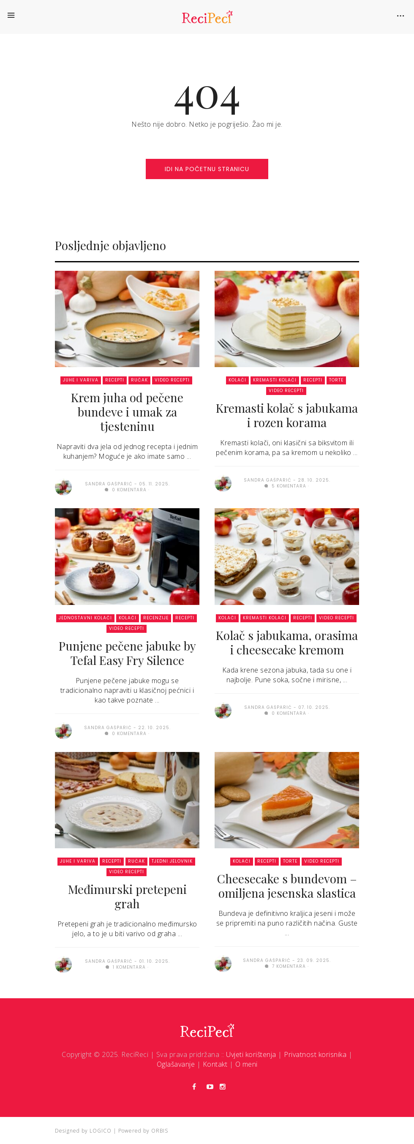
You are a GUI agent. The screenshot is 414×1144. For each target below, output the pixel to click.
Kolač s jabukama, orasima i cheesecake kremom (287, 642)
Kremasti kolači (275, 380)
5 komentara (285, 486)
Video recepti (172, 380)
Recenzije (156, 618)
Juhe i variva (80, 380)
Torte (336, 380)
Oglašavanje (176, 1064)
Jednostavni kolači (85, 618)
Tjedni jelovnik (172, 861)
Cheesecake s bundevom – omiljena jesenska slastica (287, 886)
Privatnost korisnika (315, 1054)
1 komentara (126, 967)
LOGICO (101, 1130)
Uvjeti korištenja (251, 1054)
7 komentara (285, 966)
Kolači (237, 380)
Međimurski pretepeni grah (127, 896)
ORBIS (159, 1130)
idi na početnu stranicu (207, 169)
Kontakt (215, 1064)
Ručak (139, 380)
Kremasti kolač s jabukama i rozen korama (287, 415)
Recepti (114, 380)
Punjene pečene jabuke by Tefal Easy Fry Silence (127, 653)
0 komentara (126, 490)
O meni (246, 1064)
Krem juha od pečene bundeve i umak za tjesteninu (127, 412)
